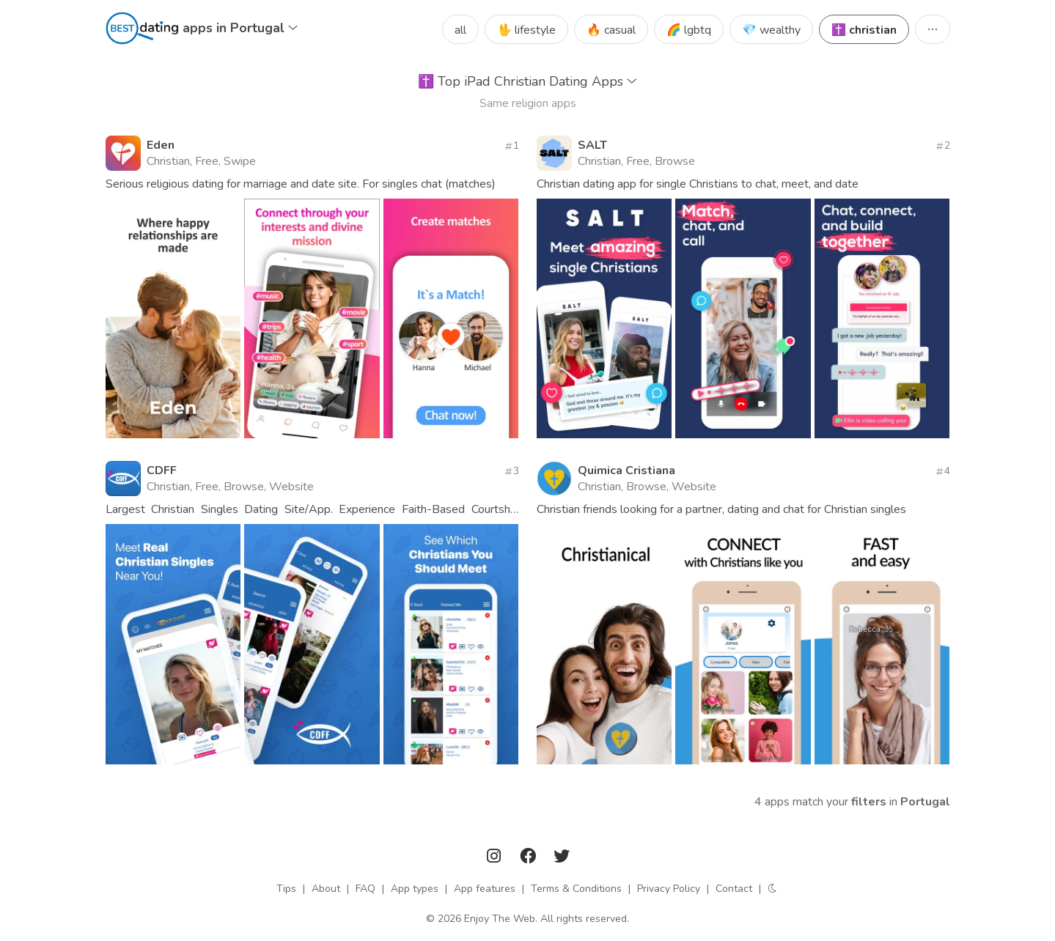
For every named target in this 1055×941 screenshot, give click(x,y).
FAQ (365, 889)
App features (484, 889)
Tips (286, 889)
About (326, 889)
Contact (734, 889)
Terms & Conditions (576, 889)
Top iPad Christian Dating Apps (527, 81)
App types (414, 889)
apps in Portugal (240, 28)
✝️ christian (864, 30)
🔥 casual (611, 30)
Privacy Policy (668, 889)
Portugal (925, 802)
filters (868, 802)
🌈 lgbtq (688, 30)
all (460, 30)
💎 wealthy (771, 30)
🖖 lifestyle (526, 30)
